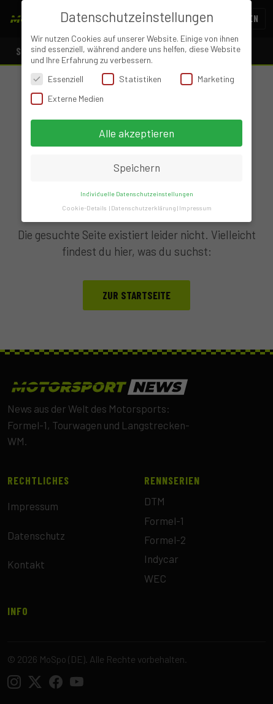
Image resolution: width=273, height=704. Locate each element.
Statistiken (131, 79)
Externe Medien (67, 98)
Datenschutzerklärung (143, 208)
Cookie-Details (84, 208)
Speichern (136, 167)
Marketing (207, 79)
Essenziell (57, 79)
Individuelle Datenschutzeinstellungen (136, 193)
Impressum (195, 208)
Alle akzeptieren (136, 133)
